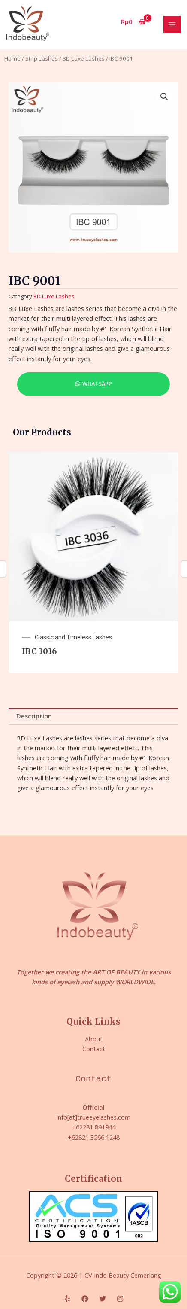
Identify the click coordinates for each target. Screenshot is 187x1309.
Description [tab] (34, 716)
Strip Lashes (41, 58)
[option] (93, 562)
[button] (164, 96)
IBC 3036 (39, 651)
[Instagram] (120, 1298)
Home (12, 58)
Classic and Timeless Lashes (73, 637)
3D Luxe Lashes (84, 58)
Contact (93, 1048)
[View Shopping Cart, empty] (133, 22)
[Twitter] (102, 1298)
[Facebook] (84, 1298)
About (94, 1039)
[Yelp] (67, 1298)
